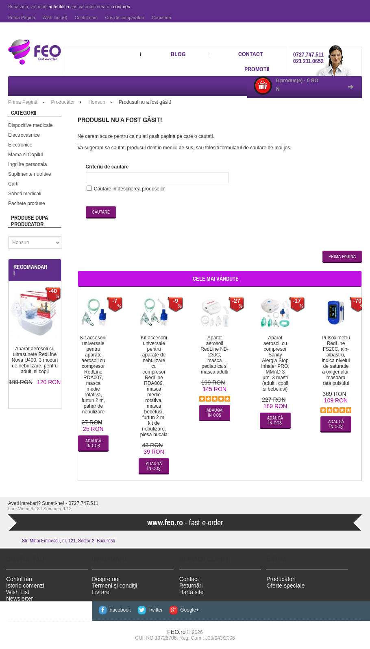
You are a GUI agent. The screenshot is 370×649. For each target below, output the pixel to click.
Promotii (256, 69)
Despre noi (106, 577)
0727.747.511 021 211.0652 (308, 56)
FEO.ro (176, 630)
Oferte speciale (285, 583)
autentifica (59, 6)
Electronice (20, 143)
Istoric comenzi (25, 583)
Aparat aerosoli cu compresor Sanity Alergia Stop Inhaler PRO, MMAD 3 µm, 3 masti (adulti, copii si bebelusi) (275, 361)
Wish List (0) (54, 17)
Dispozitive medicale (30, 123)
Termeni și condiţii (114, 583)
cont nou (121, 6)
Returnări (191, 583)
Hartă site (191, 590)
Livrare (100, 590)
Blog (178, 53)
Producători (281, 577)
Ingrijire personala (27, 162)
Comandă (161, 17)
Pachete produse (26, 201)
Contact (250, 53)
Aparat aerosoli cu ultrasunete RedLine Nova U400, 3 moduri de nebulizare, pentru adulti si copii (35, 358)
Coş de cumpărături (124, 17)
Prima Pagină (21, 17)
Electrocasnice (24, 133)
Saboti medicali (24, 191)
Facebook (119, 607)
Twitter (153, 607)
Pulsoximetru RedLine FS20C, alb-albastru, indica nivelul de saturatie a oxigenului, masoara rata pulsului (336, 358)
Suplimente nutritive (29, 172)
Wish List (17, 590)
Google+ (185, 607)
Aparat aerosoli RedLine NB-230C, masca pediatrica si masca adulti (214, 353)
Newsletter (19, 596)
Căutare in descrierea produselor (129, 187)
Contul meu (86, 17)
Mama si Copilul (25, 152)
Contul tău (19, 577)
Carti (13, 182)
